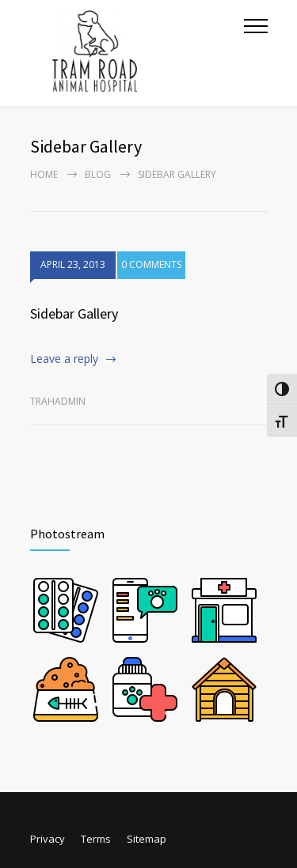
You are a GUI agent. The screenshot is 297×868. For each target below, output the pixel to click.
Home (44, 174)
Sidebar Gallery (74, 313)
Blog (98, 174)
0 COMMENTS (151, 266)
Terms (96, 839)
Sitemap (146, 839)
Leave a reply (64, 358)
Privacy (47, 839)
